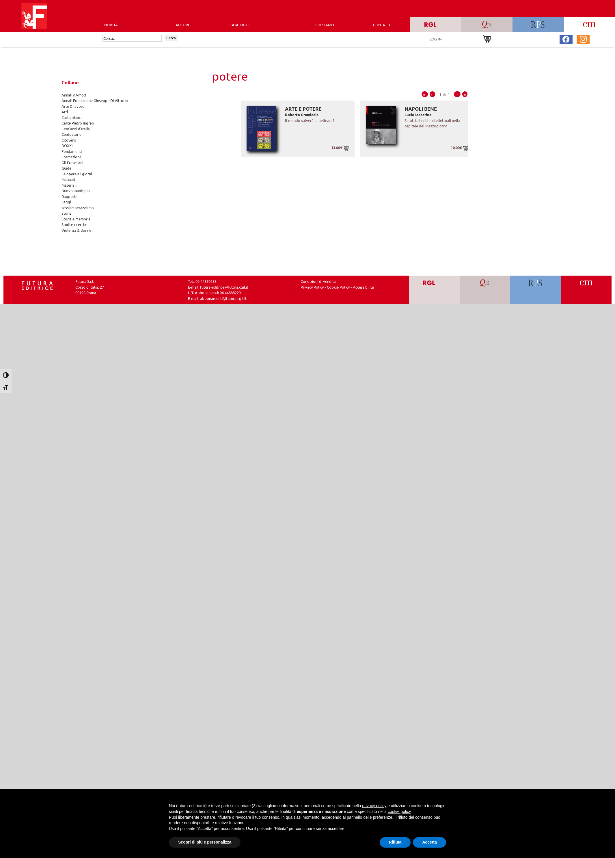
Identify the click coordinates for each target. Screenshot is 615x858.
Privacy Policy (312, 287)
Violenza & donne (76, 230)
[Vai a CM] (586, 289)
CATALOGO (239, 24)
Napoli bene (421, 109)
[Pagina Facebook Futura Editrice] (565, 38)
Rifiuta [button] (395, 842)
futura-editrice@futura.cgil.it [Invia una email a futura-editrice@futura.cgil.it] (224, 287)
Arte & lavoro (73, 106)
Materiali (69, 185)
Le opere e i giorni (77, 173)
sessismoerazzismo (78, 207)
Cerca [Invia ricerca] (171, 37)
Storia (67, 213)
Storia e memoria (76, 218)
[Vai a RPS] (535, 289)
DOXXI (67, 145)
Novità (111, 24)
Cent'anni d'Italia (76, 128)
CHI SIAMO (324, 24)
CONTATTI (381, 24)
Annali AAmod (74, 94)
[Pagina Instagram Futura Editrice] (583, 38)
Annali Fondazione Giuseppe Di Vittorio (95, 100)
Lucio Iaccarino (418, 114)
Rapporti (69, 196)
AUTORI (182, 24)
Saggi (66, 201)
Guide (66, 168)
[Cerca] (132, 38)
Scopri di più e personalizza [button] (204, 842)
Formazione (71, 156)
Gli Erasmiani (72, 162)
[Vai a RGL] (434, 289)
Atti (65, 111)
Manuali (68, 179)
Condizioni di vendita (318, 281)
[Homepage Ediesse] (37, 285)
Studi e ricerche (74, 224)
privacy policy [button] (374, 805)
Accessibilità (363, 287)
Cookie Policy (338, 287)
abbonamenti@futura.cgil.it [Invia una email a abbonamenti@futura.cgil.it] (223, 298)
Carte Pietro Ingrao (78, 122)
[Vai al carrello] (487, 38)
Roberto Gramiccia (301, 114)
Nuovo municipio (76, 190)
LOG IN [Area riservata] (435, 38)
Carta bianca (72, 117)
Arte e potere (303, 109)
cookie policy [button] (399, 811)
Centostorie (71, 134)
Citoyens (69, 140)
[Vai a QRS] (485, 289)
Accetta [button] (429, 842)
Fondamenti (72, 151)
